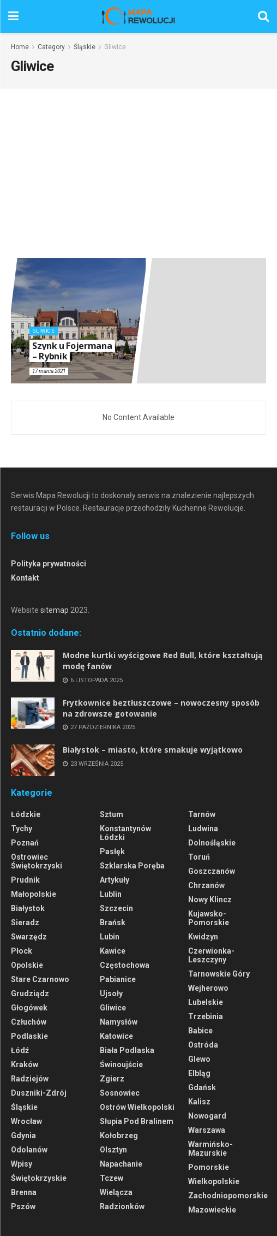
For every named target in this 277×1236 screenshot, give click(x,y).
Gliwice (115, 47)
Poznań (25, 842)
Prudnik (25, 880)
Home (20, 47)
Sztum (111, 814)
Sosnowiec (120, 1093)
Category (51, 47)
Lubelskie (205, 1002)
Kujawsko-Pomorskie (208, 918)
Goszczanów (211, 871)
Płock (21, 951)
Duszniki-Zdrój (39, 1093)
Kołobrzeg (119, 1135)
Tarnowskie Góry (219, 973)
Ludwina (203, 828)
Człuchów (28, 1022)
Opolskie (27, 965)
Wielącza (116, 1192)
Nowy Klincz (210, 899)
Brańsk (112, 922)
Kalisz (199, 1101)
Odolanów (29, 1149)
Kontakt (25, 577)
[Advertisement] (138, 175)
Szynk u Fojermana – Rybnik (72, 351)
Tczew (111, 1178)
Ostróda (203, 1044)
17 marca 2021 (48, 371)
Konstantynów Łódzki (125, 833)
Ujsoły (111, 993)
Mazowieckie (212, 1209)
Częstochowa (124, 965)
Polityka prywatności (48, 563)
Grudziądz (30, 993)
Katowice (116, 1036)
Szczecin (116, 908)
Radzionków (122, 1206)
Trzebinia (205, 1016)
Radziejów (30, 1078)
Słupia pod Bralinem (136, 1121)
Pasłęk (112, 851)
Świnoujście (121, 1064)
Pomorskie (208, 1167)
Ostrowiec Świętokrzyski (36, 861)
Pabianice (118, 979)
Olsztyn (113, 1149)
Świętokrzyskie (39, 1178)
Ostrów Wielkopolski (137, 1107)
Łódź (20, 1050)
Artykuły (114, 880)
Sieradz (25, 922)
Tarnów (201, 814)
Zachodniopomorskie (228, 1195)
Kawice (112, 951)
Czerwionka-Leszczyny (211, 955)
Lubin (109, 936)
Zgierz (112, 1078)
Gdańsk (202, 1087)
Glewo (199, 1059)
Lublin (111, 894)
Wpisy (21, 1164)
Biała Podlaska (127, 1050)
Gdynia (23, 1135)
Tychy (21, 828)
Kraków (24, 1064)
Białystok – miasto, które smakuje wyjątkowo (153, 749)
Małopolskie (33, 894)
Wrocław (26, 1121)
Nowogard (207, 1115)
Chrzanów (206, 885)
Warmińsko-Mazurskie (210, 1148)
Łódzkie (25, 814)
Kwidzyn (203, 936)
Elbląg (199, 1073)
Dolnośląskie (212, 842)
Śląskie (84, 47)
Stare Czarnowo (40, 979)
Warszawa (206, 1130)
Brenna (24, 1192)
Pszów (23, 1206)
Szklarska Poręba (132, 865)
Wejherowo (208, 988)
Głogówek (29, 1007)
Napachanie (121, 1164)
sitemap (54, 610)
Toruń (199, 857)
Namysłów (118, 1022)
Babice (200, 1030)
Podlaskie (29, 1036)
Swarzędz (29, 936)
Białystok (28, 908)
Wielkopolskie (213, 1181)
